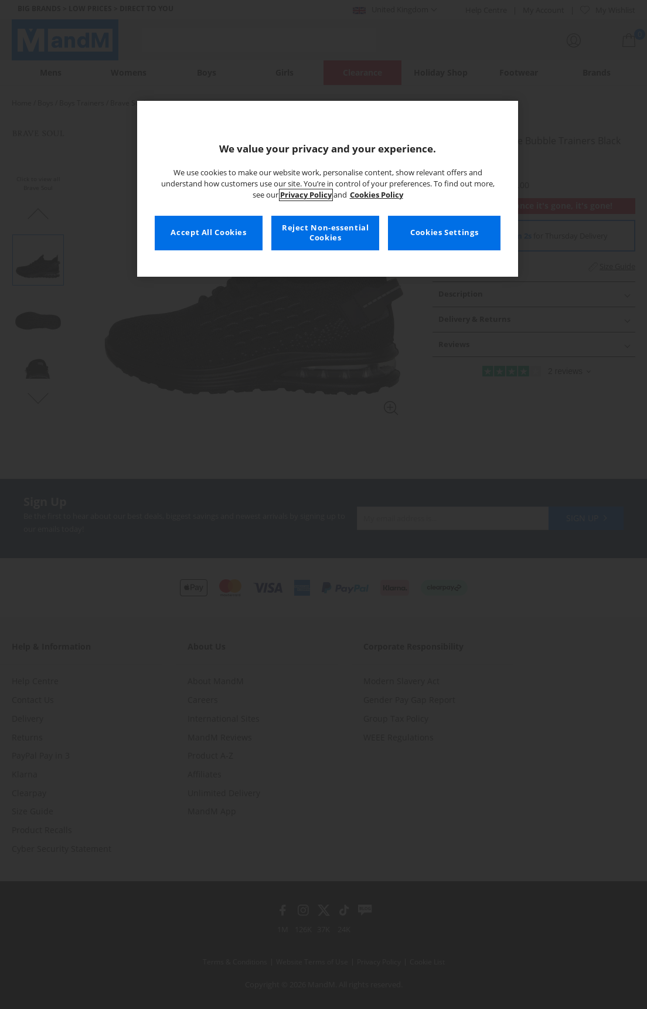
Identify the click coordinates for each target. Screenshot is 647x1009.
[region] (327, 189)
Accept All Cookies (208, 232)
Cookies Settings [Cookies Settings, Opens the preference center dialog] (444, 232)
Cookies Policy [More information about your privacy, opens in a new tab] (376, 195)
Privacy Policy (306, 195)
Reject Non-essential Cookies (325, 233)
